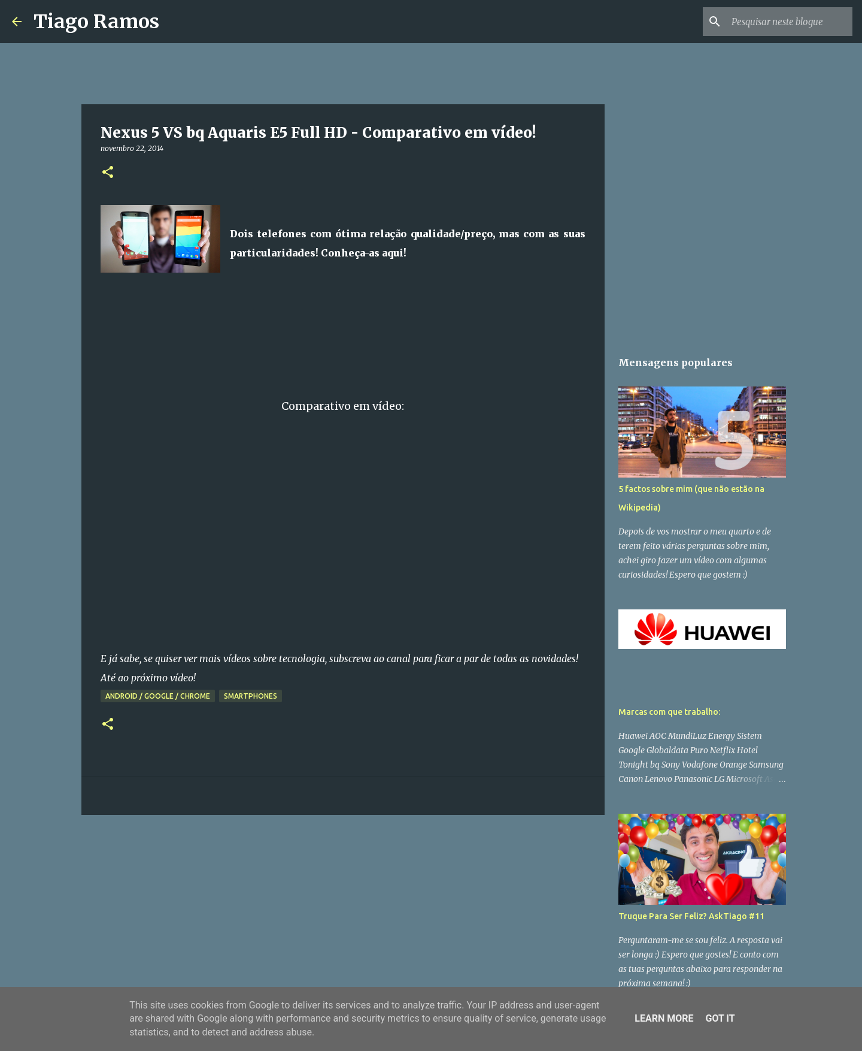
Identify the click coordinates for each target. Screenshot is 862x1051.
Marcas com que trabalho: (669, 712)
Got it (719, 1018)
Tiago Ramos (96, 22)
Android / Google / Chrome (157, 696)
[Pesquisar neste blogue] (789, 21)
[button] (108, 173)
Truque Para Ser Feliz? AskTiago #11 (691, 916)
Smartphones (250, 696)
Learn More (664, 1018)
